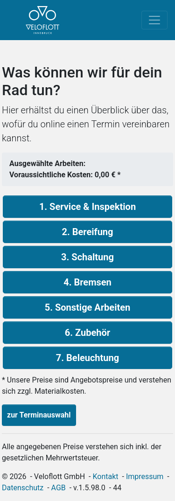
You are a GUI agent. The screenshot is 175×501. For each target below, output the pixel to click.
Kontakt (106, 476)
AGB (58, 487)
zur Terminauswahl (39, 415)
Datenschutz (22, 487)
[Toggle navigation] (154, 20)
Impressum (145, 476)
